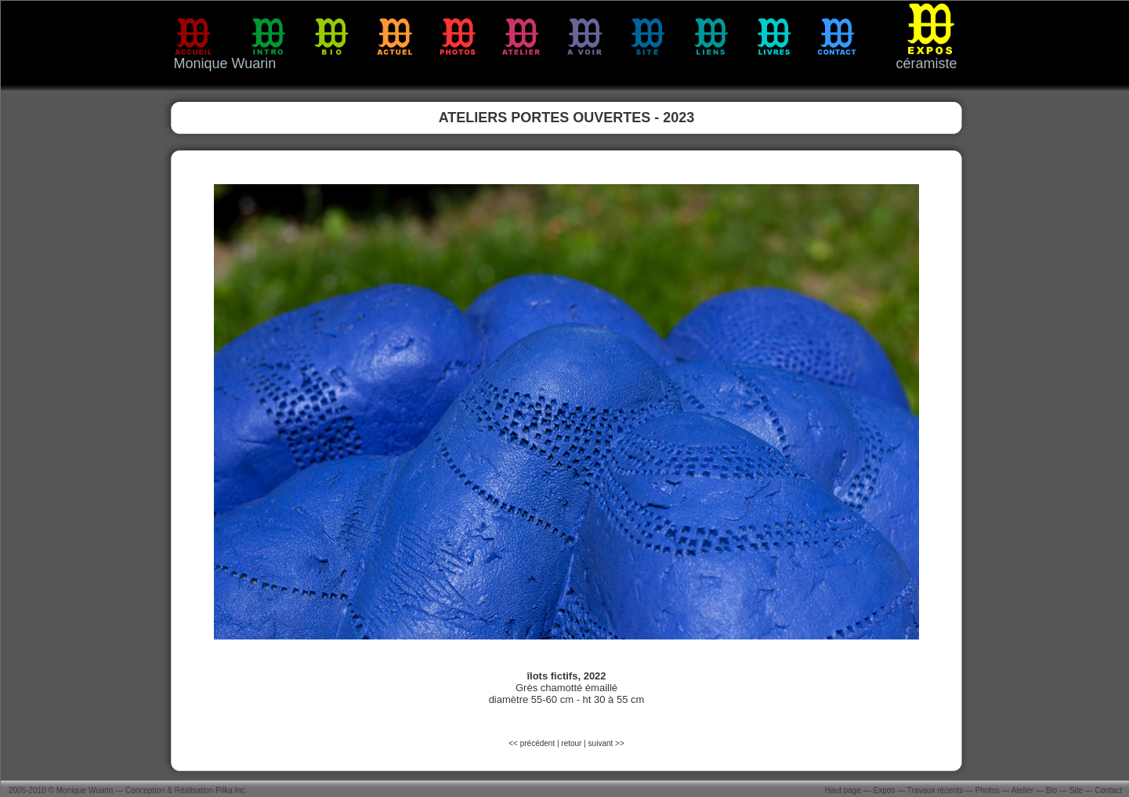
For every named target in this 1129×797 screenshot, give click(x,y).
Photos (987, 790)
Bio (1051, 790)
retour (571, 743)
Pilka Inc (230, 790)
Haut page (843, 790)
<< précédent (532, 743)
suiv (595, 743)
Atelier (1022, 790)
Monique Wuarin (85, 790)
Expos (885, 790)
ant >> (613, 743)
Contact (1108, 790)
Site (1076, 790)
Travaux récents (935, 790)
